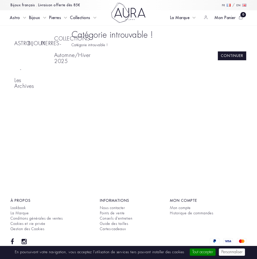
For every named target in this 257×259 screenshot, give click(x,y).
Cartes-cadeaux (113, 229)
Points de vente (112, 213)
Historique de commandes (191, 213)
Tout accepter (202, 252)
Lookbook (18, 208)
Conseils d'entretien (116, 218)
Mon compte (180, 208)
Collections (80, 18)
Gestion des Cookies (27, 229)
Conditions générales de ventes (37, 218)
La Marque (180, 18)
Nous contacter (112, 208)
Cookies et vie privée (28, 223)
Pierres (55, 18)
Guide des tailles (114, 223)
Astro (15, 18)
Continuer (232, 55)
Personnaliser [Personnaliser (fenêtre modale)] (231, 252)
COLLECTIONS (59, 38)
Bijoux (34, 18)
